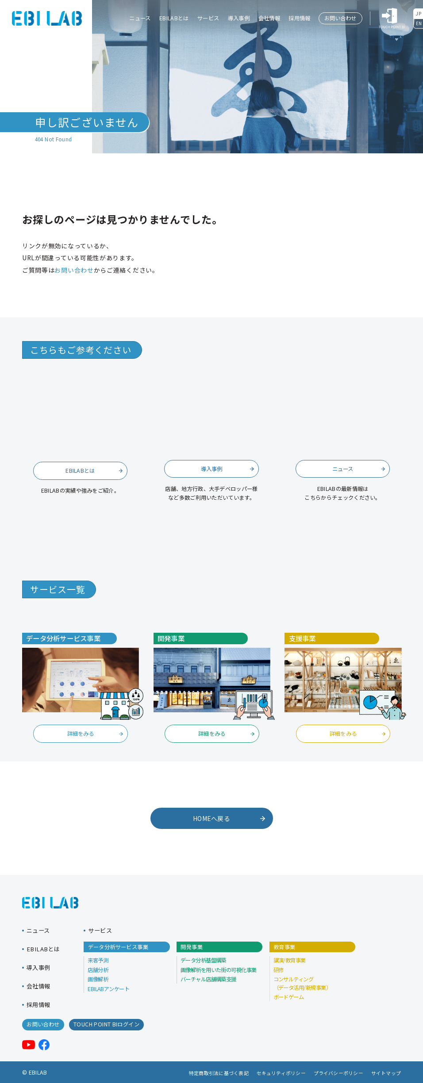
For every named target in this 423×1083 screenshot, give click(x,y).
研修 (278, 970)
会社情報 (269, 18)
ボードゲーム (288, 997)
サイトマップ (386, 1072)
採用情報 (299, 18)
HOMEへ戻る (229, 818)
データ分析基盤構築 (203, 960)
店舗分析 (98, 970)
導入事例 (239, 18)
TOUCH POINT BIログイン (106, 1024)
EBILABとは (173, 18)
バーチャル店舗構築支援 (208, 979)
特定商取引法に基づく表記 (219, 1072)
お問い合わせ (340, 18)
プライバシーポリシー (338, 1072)
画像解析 (98, 979)
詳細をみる (95, 733)
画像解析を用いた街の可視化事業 (219, 970)
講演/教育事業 (289, 960)
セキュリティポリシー (281, 1072)
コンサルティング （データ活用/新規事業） (302, 983)
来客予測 (98, 960)
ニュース (139, 18)
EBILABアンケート (108, 989)
